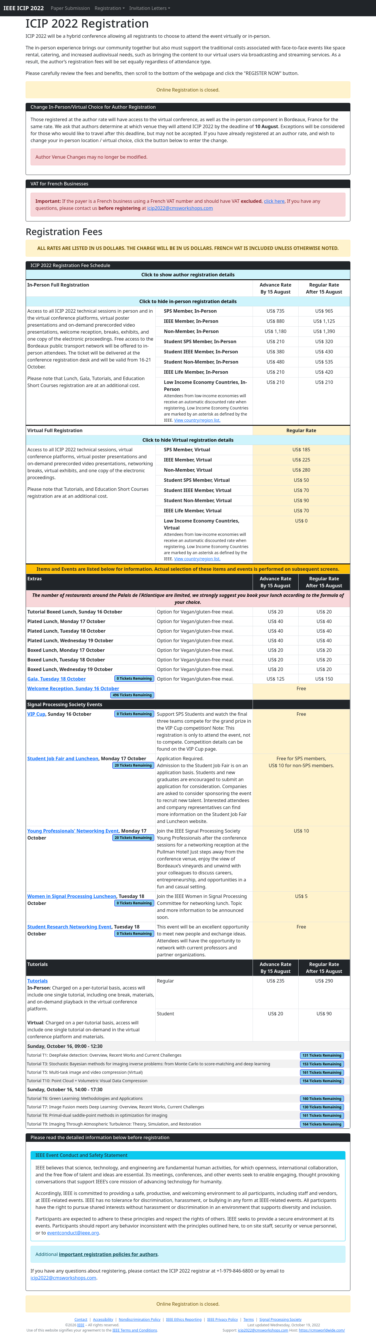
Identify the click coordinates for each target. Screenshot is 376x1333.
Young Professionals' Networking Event (73, 831)
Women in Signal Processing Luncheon (71, 896)
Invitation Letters (148, 8)
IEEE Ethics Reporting (184, 1319)
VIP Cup (36, 714)
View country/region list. (197, 420)
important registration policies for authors (108, 1254)
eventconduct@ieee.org (73, 1233)
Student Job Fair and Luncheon (62, 758)
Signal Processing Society (281, 1319)
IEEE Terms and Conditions (134, 1330)
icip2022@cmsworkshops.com (180, 208)
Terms (249, 1319)
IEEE (80, 1325)
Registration (108, 8)
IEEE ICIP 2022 (23, 8)
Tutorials (37, 981)
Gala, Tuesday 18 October (56, 679)
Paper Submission (70, 8)
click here (274, 201)
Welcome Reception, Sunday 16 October (73, 688)
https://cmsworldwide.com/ (322, 1330)
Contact (81, 1319)
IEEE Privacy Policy (222, 1319)
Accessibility (103, 1319)
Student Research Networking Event (69, 927)
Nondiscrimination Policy (139, 1319)
